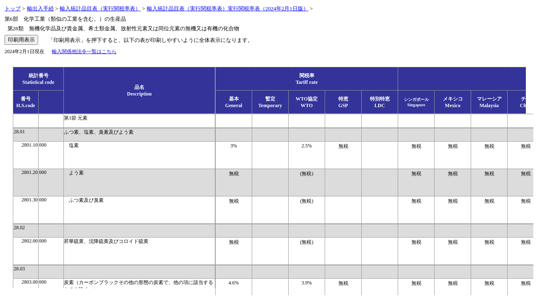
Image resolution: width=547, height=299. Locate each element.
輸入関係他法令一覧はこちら (84, 51)
